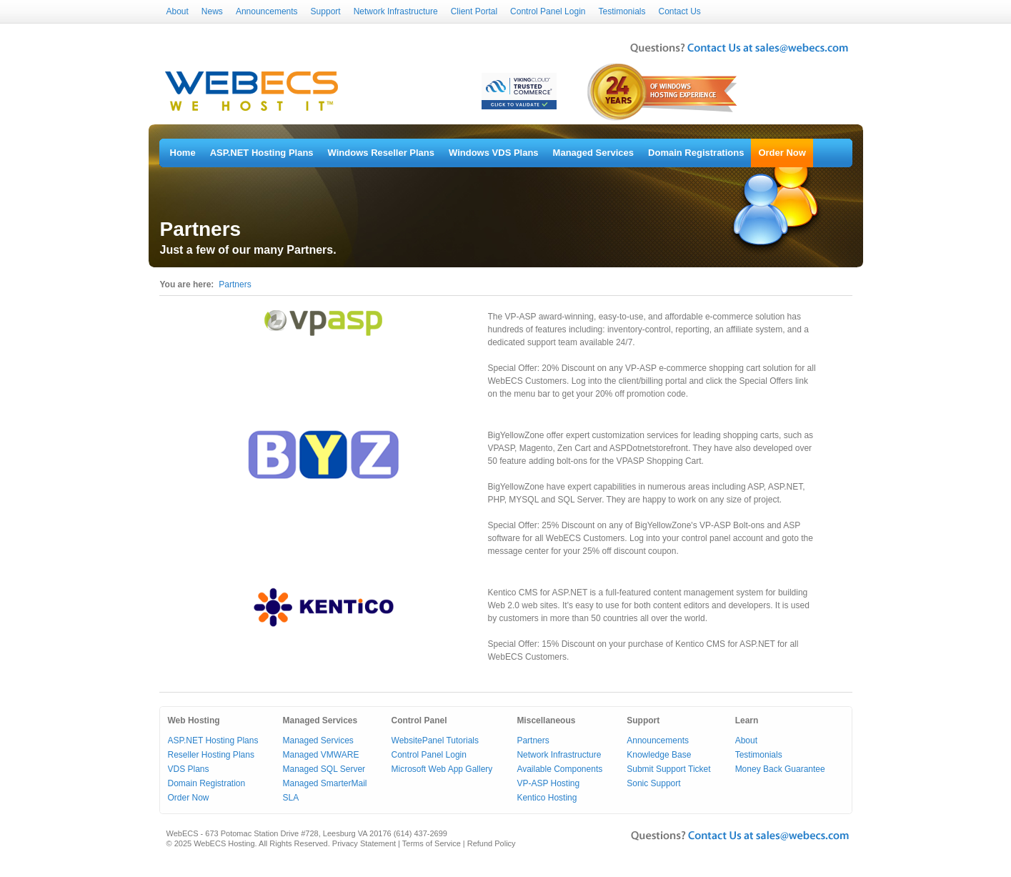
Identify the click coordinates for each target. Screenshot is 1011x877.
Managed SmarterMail (324, 783)
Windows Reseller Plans (381, 152)
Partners (235, 284)
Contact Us (680, 11)
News (212, 11)
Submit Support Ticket (668, 769)
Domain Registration (207, 783)
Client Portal (474, 11)
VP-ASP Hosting (548, 783)
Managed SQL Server (323, 769)
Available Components (559, 769)
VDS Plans (188, 769)
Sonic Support (653, 783)
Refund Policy (491, 843)
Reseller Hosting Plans (211, 755)
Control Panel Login (547, 11)
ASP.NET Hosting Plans (262, 152)
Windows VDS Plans (494, 152)
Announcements (267, 11)
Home (183, 152)
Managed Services (593, 152)
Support (326, 11)
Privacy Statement (364, 843)
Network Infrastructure (396, 11)
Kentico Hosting (547, 798)
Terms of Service (431, 843)
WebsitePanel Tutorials (435, 740)
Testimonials (621, 11)
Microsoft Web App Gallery (442, 769)
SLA (290, 798)
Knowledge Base (659, 755)
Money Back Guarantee (780, 769)
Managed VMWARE (320, 755)
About (177, 11)
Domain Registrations (696, 152)
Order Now (781, 152)
